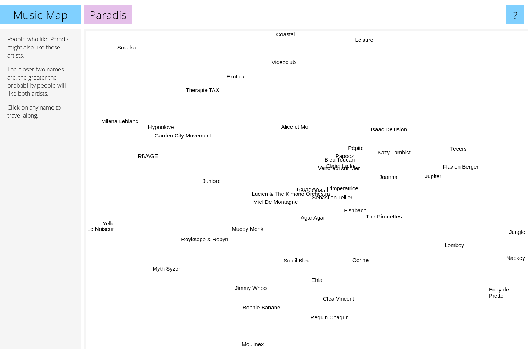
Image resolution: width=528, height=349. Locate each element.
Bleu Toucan (352, 151)
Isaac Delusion (396, 131)
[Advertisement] (40, 237)
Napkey (515, 263)
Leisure (361, 48)
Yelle (122, 218)
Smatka (116, 41)
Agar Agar (304, 226)
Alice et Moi (290, 118)
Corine (364, 260)
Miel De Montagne (286, 207)
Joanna (376, 171)
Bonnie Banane (266, 320)
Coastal (289, 34)
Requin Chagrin (333, 319)
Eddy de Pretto (499, 295)
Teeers (466, 143)
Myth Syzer (156, 264)
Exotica (231, 78)
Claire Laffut (347, 164)
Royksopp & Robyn (211, 236)
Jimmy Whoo (250, 296)
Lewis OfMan (311, 187)
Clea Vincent (344, 299)
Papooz (350, 157)
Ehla (311, 287)
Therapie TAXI (192, 79)
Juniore (192, 178)
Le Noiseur (100, 237)
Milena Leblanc (115, 112)
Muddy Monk (249, 225)
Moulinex (257, 344)
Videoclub (279, 54)
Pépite (354, 140)
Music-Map (40, 14)
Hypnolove (154, 125)
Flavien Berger (478, 161)
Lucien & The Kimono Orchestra (287, 201)
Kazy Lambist (379, 148)
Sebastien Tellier (343, 197)
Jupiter (430, 180)
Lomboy (460, 249)
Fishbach (342, 213)
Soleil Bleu (290, 261)
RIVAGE (138, 150)
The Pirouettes (386, 228)
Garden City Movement (181, 143)
